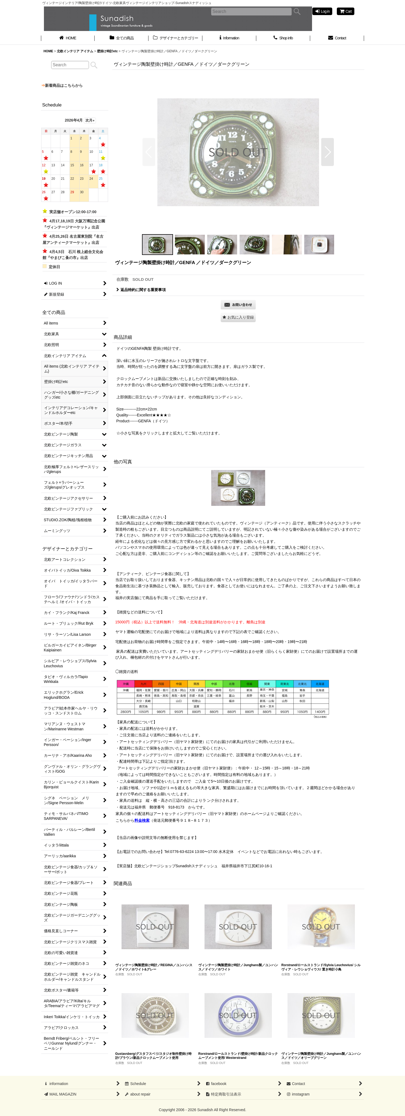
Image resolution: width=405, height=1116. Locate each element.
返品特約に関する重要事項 (141, 290)
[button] (149, 152)
